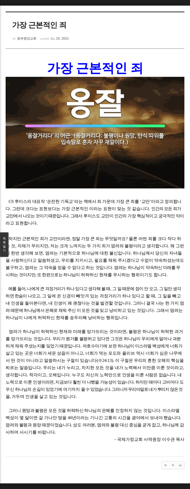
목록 (4, 245)
